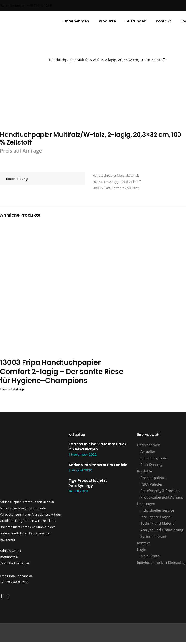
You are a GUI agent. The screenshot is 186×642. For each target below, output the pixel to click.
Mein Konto (150, 555)
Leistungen (146, 503)
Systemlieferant (153, 536)
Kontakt (143, 542)
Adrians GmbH (33, 60)
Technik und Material (157, 523)
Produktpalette (152, 477)
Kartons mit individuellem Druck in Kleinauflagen (98, 447)
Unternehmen (148, 445)
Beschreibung (17, 179)
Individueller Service (157, 510)
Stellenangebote (153, 458)
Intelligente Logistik (156, 516)
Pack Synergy (151, 464)
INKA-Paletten (151, 484)
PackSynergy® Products (160, 490)
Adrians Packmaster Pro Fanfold (98, 464)
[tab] (42, 178)
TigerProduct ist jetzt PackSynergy (88, 483)
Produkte (144, 471)
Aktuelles (147, 451)
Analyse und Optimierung (161, 529)
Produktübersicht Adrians (161, 497)
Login (141, 549)
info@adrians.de (21, 576)
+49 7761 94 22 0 (39, 5)
